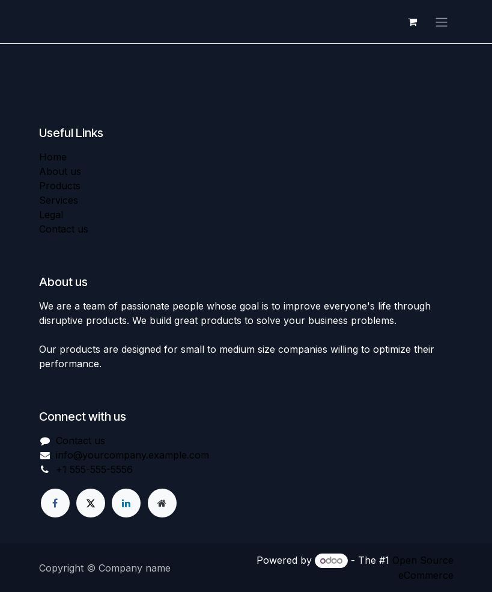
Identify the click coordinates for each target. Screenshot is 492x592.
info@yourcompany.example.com (132, 456)
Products (59, 186)
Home (53, 157)
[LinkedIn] (126, 503)
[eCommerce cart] (413, 22)
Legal (51, 215)
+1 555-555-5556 (94, 470)
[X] (90, 503)
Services (58, 201)
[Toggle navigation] (442, 22)
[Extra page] (162, 503)
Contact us (63, 230)
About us (60, 172)
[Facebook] (55, 503)
